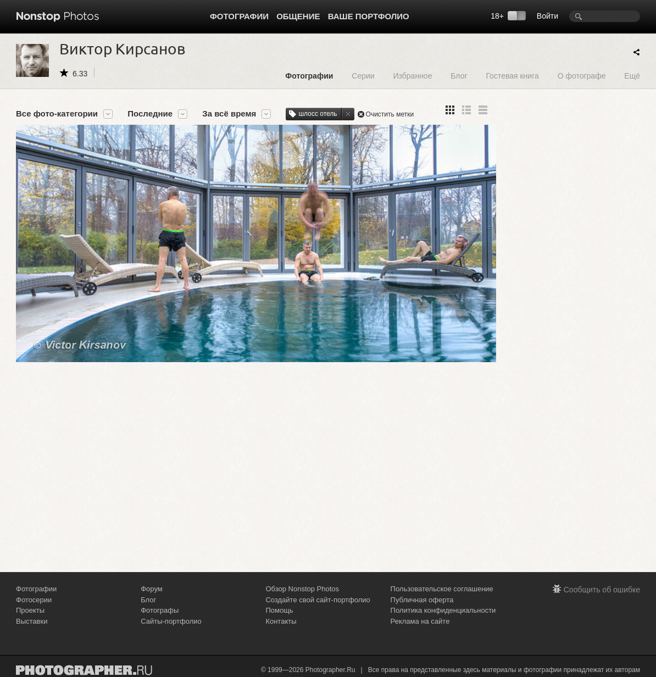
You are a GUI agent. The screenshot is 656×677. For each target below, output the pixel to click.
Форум (152, 589)
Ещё (632, 75)
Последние (150, 113)
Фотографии (239, 16)
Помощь (279, 610)
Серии (363, 75)
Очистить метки (390, 114)
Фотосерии (34, 600)
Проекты (30, 610)
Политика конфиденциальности (443, 610)
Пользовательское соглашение (442, 589)
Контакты (280, 621)
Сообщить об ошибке (602, 589)
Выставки (31, 621)
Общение (298, 16)
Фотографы (160, 610)
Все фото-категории (57, 113)
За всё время (229, 113)
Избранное (412, 75)
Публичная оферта (422, 600)
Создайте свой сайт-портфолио (317, 600)
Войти (547, 16)
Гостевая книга (512, 75)
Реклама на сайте (420, 621)
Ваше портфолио (368, 16)
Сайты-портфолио (171, 621)
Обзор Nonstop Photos (302, 589)
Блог (459, 75)
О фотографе (582, 75)
